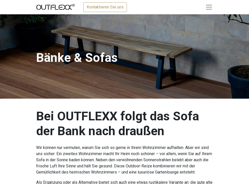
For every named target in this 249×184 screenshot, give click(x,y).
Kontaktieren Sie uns (105, 7)
